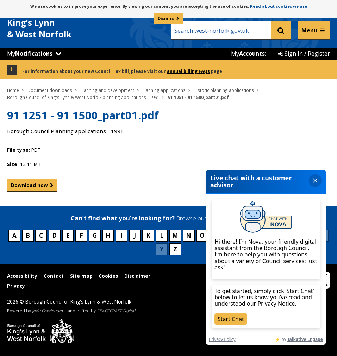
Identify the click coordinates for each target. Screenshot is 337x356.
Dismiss (166, 18)
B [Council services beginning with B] (28, 235)
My (29, 53)
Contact (54, 276)
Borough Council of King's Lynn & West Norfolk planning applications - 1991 (83, 97)
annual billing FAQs (188, 71)
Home (13, 90)
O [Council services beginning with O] (202, 235)
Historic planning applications (224, 90)
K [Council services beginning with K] (148, 235)
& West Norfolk (60, 24)
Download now (29, 186)
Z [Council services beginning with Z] (175, 249)
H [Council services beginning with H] (108, 235)
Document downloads (49, 90)
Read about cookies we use (278, 6)
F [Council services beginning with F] (81, 235)
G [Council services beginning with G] (95, 235)
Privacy (16, 285)
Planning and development (107, 90)
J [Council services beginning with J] (135, 235)
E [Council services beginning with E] (68, 235)
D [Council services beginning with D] (54, 235)
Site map (81, 276)
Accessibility (22, 276)
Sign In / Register (304, 53)
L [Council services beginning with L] (161, 235)
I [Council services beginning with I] (121, 235)
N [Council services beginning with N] (188, 235)
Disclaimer (137, 276)
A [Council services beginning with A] (14, 235)
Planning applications (164, 90)
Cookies (108, 276)
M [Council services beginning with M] (175, 235)
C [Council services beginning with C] (41, 235)
